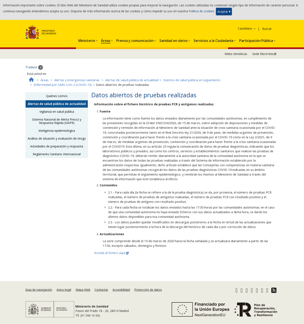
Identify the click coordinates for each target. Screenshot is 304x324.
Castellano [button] (247, 28)
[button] (86, 39)
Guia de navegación (38, 290)
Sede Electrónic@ (264, 54)
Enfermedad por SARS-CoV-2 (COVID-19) (63, 85)
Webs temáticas (236, 54)
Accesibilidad (121, 290)
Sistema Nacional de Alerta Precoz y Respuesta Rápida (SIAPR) (56, 121)
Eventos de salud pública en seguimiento (191, 80)
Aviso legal (64, 290)
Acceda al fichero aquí (111, 253)
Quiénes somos (57, 96)
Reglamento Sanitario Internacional (57, 154)
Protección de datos (148, 290)
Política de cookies (201, 11)
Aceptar (223, 12)
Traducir (34, 67)
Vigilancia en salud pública (56, 112)
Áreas (45, 80)
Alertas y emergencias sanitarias (77, 80)
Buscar (267, 29)
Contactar (101, 290)
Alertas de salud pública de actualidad (132, 80)
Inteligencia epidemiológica (56, 131)
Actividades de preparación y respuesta (56, 146)
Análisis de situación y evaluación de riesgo (57, 138)
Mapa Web (83, 290)
